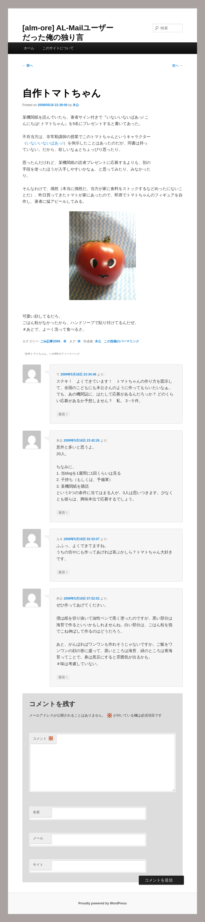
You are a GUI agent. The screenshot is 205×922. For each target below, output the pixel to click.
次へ (177, 65)
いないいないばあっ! (45, 143)
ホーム (29, 48)
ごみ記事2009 (50, 341)
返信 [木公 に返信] (62, 512)
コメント (43, 739)
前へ (27, 65)
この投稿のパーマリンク (121, 341)
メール (38, 838)
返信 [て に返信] (62, 414)
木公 (76, 105)
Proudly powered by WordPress (102, 903)
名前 (36, 812)
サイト (38, 865)
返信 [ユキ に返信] (62, 572)
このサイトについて (58, 48)
